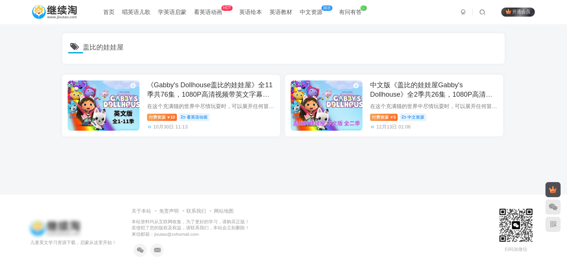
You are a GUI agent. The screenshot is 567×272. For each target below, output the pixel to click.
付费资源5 (387, 118)
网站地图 (224, 211)
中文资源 (316, 11)
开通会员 (518, 12)
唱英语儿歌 (136, 12)
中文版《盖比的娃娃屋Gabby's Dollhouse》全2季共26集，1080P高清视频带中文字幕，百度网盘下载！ (434, 96)
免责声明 (169, 211)
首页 (109, 12)
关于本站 (141, 211)
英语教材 (281, 12)
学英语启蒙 (172, 12)
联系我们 (196, 211)
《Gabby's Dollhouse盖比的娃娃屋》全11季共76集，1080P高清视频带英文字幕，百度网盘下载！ (208, 96)
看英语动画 (213, 11)
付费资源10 (164, 118)
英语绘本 (250, 12)
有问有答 (353, 11)
